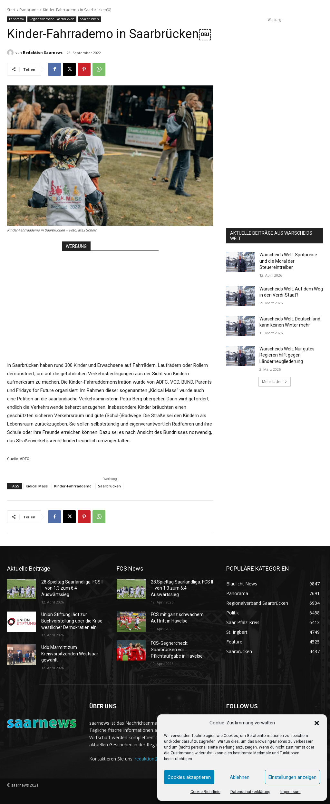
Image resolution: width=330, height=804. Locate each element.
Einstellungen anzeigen (292, 777)
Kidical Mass (37, 486)
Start (11, 10)
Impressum (290, 791)
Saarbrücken (89, 19)
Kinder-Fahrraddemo (73, 486)
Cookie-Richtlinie (205, 791)
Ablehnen (239, 777)
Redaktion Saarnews (43, 52)
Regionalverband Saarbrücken (51, 19)
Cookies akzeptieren (189, 777)
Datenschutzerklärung (250, 791)
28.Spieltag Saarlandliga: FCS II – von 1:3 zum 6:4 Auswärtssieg (72, 588)
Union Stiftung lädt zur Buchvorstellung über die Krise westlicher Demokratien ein (71, 621)
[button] (317, 723)
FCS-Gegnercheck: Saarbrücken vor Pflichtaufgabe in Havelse (177, 649)
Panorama (29, 10)
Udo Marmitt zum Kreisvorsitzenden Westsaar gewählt (69, 653)
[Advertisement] (110, 300)
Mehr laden (274, 381)
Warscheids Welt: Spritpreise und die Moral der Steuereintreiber (288, 261)
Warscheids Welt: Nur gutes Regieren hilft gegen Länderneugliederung (287, 355)
